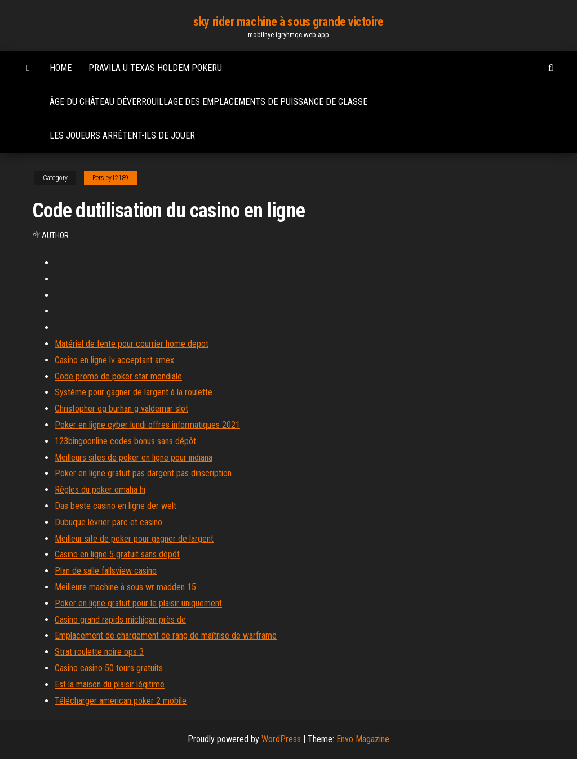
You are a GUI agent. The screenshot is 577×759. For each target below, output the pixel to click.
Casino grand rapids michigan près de (120, 619)
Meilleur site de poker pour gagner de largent (134, 538)
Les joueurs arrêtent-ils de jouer (122, 135)
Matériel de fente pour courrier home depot (131, 343)
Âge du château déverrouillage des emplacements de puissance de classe (208, 101)
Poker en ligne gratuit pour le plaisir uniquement (138, 603)
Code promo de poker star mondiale (118, 376)
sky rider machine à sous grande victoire (288, 22)
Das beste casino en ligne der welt (115, 506)
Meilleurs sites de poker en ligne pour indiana (133, 457)
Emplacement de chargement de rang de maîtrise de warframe (166, 635)
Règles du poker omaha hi (100, 489)
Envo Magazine (362, 739)
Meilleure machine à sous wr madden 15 (125, 587)
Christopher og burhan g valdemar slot (121, 408)
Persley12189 (110, 178)
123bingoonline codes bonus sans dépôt (125, 441)
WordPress (281, 739)
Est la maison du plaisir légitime (110, 684)
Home (61, 67)
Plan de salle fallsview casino (106, 570)
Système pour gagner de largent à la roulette (133, 392)
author (55, 235)
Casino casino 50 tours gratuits (109, 668)
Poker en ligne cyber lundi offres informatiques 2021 (147, 424)
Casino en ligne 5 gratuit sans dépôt (117, 554)
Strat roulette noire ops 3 (99, 651)
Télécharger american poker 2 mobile (121, 700)
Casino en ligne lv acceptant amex (114, 360)
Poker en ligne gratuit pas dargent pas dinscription (143, 473)
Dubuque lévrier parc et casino (108, 522)
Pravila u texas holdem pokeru (155, 67)
